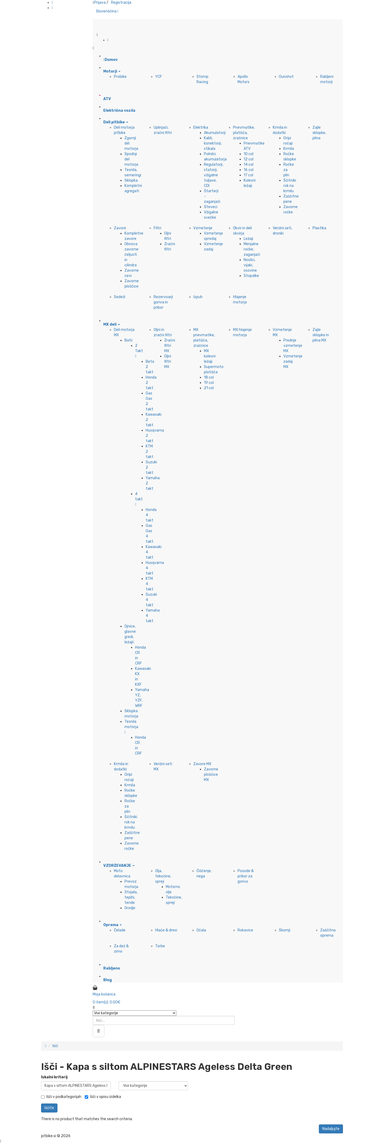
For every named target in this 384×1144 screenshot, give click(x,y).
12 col (248, 159)
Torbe (160, 946)
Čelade (120, 930)
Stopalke (251, 275)
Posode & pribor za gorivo (246, 876)
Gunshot (286, 76)
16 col (248, 170)
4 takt (139, 499)
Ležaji (248, 238)
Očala (201, 930)
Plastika (319, 228)
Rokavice (245, 930)
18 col (209, 377)
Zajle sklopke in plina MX (320, 335)
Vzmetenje (202, 228)
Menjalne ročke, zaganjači (252, 249)
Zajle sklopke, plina (319, 132)
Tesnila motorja (131, 726)
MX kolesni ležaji (210, 356)
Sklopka (131, 180)
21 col (209, 388)
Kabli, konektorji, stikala (213, 143)
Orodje (129, 908)
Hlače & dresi (166, 930)
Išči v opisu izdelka (103, 1096)
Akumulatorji (215, 133)
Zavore (120, 228)
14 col (248, 164)
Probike (120, 76)
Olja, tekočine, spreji (163, 876)
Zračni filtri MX (169, 345)
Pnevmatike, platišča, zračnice (244, 132)
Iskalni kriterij (54, 1077)
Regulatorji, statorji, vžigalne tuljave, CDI (213, 175)
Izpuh (198, 297)
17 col (248, 175)
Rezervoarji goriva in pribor (163, 302)
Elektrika (200, 127)
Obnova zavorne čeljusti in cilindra (131, 254)
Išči (55, 1046)
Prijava (100, 2)
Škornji (284, 930)
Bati (128, 340)
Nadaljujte (331, 1129)
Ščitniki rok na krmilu (289, 185)
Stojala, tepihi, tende (130, 897)
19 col (209, 382)
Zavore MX (202, 764)
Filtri (157, 228)
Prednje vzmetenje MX (292, 345)
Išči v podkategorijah (61, 1096)
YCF (158, 76)
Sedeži (119, 297)
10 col (248, 154)
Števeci (210, 207)
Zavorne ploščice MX (211, 774)
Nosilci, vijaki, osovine (250, 265)
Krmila (288, 148)
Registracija (121, 2)
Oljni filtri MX (167, 361)
